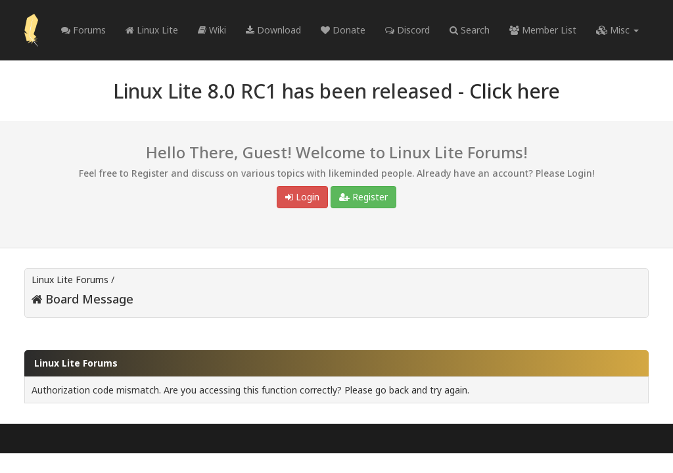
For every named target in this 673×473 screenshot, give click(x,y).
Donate (343, 30)
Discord (407, 30)
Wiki (212, 30)
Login (302, 197)
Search (470, 30)
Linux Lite (152, 30)
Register (363, 197)
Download (273, 30)
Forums (83, 30)
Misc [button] (617, 30)
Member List (542, 30)
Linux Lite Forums (70, 279)
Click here (514, 91)
